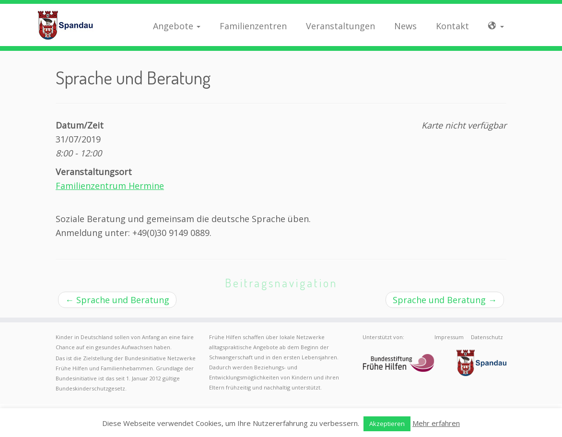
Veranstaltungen (340, 26)
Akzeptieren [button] (387, 423)
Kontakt (452, 26)
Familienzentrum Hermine (110, 185)
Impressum (449, 337)
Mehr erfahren (436, 423)
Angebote (176, 26)
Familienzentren (253, 26)
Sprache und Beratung (117, 300)
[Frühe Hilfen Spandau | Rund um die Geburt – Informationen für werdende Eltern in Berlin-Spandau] (65, 25)
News (405, 26)
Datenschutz (487, 337)
